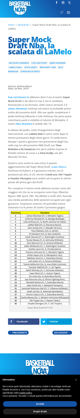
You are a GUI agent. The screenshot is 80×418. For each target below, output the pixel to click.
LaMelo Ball (15, 67)
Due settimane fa (18, 97)
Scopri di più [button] (40, 411)
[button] (75, 379)
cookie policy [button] (25, 393)
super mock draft (30, 71)
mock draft (31, 67)
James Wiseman (57, 63)
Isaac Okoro (58, 166)
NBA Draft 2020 (48, 67)
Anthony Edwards (19, 63)
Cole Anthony (39, 63)
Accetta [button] (40, 404)
